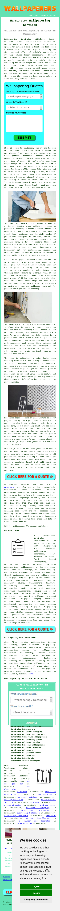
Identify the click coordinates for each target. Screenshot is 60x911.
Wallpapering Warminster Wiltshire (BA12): (30, 39)
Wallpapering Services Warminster (25, 678)
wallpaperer (10, 773)
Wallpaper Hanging (12, 880)
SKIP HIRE (51, 816)
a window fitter (48, 805)
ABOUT (37, 15)
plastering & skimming (28, 813)
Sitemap (6, 877)
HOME (30, 15)
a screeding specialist (16, 816)
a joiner (35, 802)
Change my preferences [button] (36, 899)
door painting (44, 795)
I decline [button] (36, 893)
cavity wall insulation (34, 810)
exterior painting (27, 797)
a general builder (13, 805)
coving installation (37, 818)
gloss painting (24, 824)
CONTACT (43, 15)
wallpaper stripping (37, 808)
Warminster (9, 487)
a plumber (22, 792)
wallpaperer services (45, 663)
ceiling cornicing (13, 800)
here (31, 674)
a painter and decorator (34, 821)
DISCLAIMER (52, 15)
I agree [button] (35, 886)
